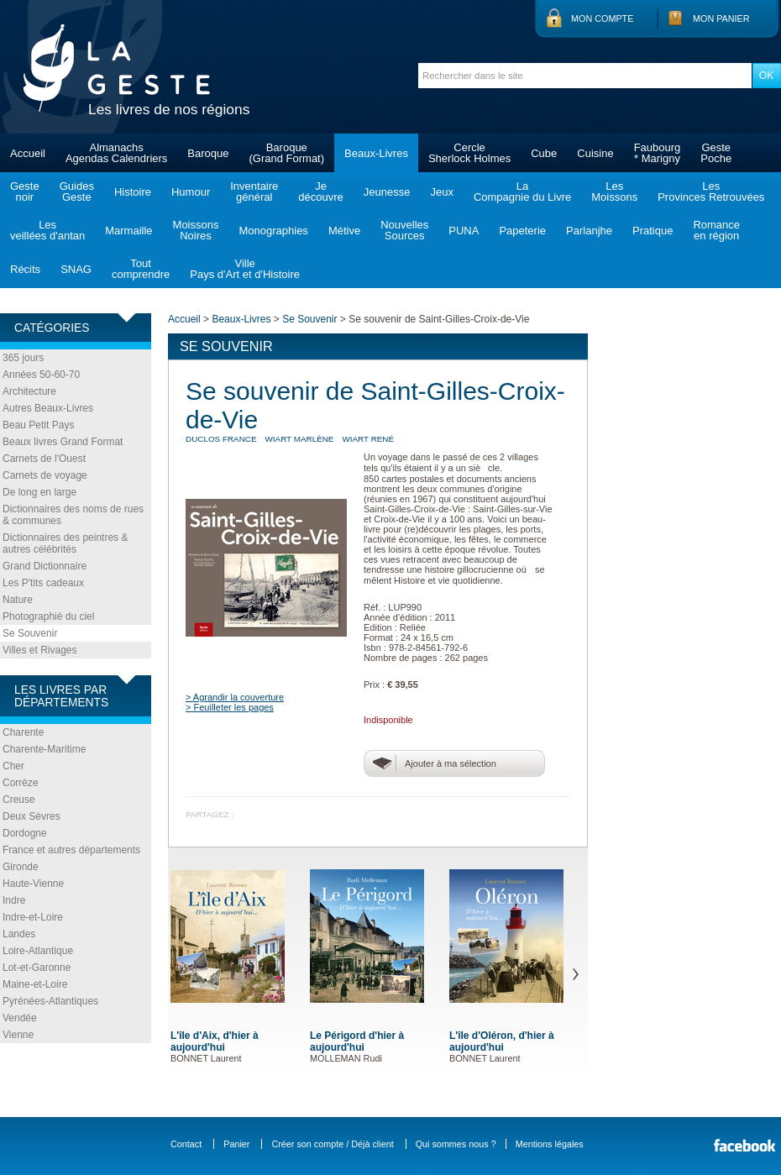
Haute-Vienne (33, 883)
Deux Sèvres (31, 816)
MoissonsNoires (196, 230)
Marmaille (128, 230)
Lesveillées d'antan (47, 230)
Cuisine (595, 153)
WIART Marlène (299, 438)
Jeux (441, 192)
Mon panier (721, 18)
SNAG (76, 269)
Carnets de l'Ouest (44, 458)
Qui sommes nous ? (456, 1144)
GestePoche (715, 153)
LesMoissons (614, 191)
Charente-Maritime (44, 749)
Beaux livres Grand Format (63, 442)
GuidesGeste (77, 191)
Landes (19, 934)
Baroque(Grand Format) (286, 153)
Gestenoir (24, 191)
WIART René (368, 438)
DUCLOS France (221, 438)
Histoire (132, 192)
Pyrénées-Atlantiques (50, 1001)
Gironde (21, 867)
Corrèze (21, 783)
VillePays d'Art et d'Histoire (245, 269)
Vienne (18, 1035)
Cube (544, 153)
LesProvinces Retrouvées (711, 191)
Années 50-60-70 (41, 374)
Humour (190, 192)
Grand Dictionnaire (44, 566)
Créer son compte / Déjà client (332, 1144)
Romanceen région (716, 230)
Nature (18, 600)
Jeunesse (387, 192)
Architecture (29, 391)
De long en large (39, 492)
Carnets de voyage (45, 475)
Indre (14, 900)
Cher (13, 766)
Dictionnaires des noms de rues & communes (73, 515)
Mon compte (602, 18)
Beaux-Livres (376, 153)
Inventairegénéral (254, 191)
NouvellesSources (404, 230)
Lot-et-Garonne (37, 967)
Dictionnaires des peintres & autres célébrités (65, 543)
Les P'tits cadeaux (43, 583)
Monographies (272, 230)
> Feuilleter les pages (230, 707)
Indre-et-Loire (33, 917)
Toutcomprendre (141, 269)
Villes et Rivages (40, 650)
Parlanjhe (589, 230)
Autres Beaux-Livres (48, 408)
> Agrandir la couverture (235, 697)
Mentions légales (550, 1144)
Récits (25, 269)
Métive (344, 230)
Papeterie (522, 230)
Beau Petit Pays (38, 425)
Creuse (19, 799)
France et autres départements (71, 850)
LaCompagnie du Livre (522, 191)
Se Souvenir (30, 633)
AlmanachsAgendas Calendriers (116, 153)
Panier (236, 1144)
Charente (23, 732)
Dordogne (25, 833)
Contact (186, 1144)
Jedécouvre (320, 191)
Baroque (207, 153)
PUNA (463, 230)
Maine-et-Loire (35, 984)
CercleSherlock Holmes (469, 153)
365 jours (23, 358)
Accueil (27, 153)
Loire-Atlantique (38, 951)
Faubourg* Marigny (657, 153)
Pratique (652, 230)
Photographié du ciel (48, 616)
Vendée (20, 1018)
